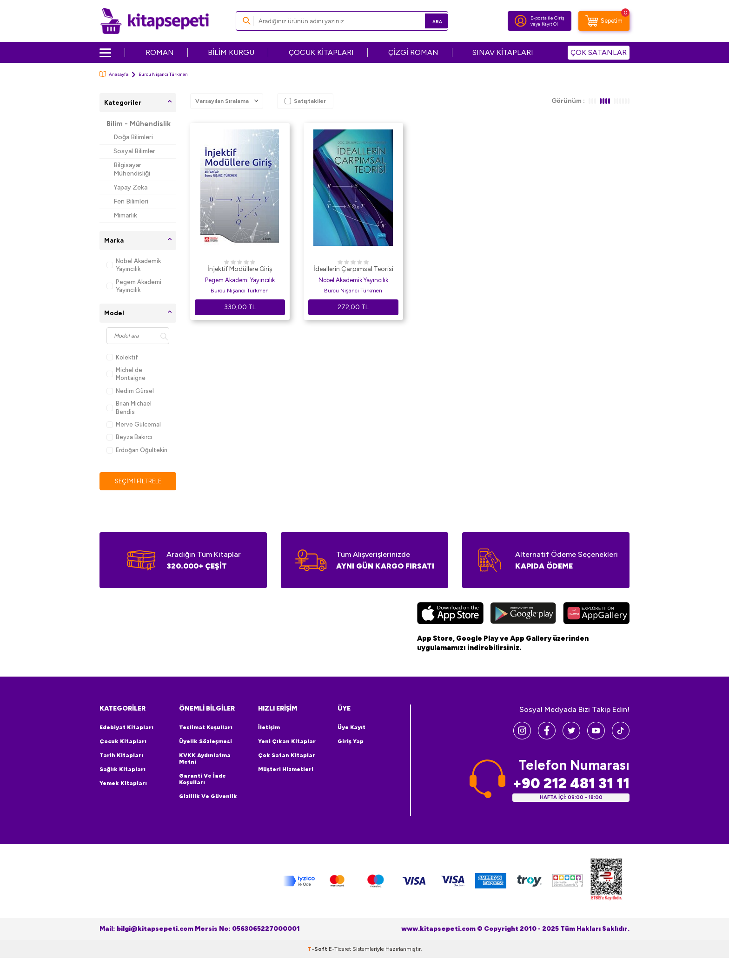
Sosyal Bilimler (134, 151)
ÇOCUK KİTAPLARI (321, 52)
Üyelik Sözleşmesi (205, 742)
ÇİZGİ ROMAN (413, 52)
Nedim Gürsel (130, 390)
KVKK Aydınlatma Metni (205, 759)
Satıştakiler (305, 101)
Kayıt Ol (550, 24)
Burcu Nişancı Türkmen (240, 290)
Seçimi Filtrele (138, 481)
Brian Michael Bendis (129, 407)
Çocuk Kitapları (122, 742)
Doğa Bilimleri (133, 137)
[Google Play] (523, 615)
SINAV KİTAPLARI (502, 52)
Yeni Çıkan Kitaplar (287, 742)
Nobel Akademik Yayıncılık (133, 264)
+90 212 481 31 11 (571, 784)
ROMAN (160, 52)
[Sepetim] (604, 21)
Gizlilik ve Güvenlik (208, 796)
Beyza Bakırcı (129, 437)
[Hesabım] (521, 21)
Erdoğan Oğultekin (136, 450)
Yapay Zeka (130, 187)
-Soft (318, 949)
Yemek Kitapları (123, 783)
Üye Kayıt (351, 728)
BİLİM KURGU (231, 52)
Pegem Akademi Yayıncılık (133, 285)
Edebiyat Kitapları (126, 728)
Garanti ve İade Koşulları (202, 779)
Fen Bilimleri (130, 201)
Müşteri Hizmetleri (285, 769)
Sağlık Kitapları (122, 769)
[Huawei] (596, 615)
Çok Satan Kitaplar (286, 755)
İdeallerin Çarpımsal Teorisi (353, 269)
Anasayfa (113, 74)
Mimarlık (125, 215)
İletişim (269, 728)
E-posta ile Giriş (547, 18)
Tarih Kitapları (121, 755)
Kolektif (122, 357)
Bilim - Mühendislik (138, 124)
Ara (427, 21)
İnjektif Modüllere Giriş (239, 269)
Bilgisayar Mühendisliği (131, 169)
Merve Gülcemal (133, 424)
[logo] (154, 21)
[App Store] (450, 615)
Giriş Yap (351, 742)
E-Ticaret (340, 949)
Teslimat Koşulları (205, 728)
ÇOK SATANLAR (598, 52)
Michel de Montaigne (126, 373)
